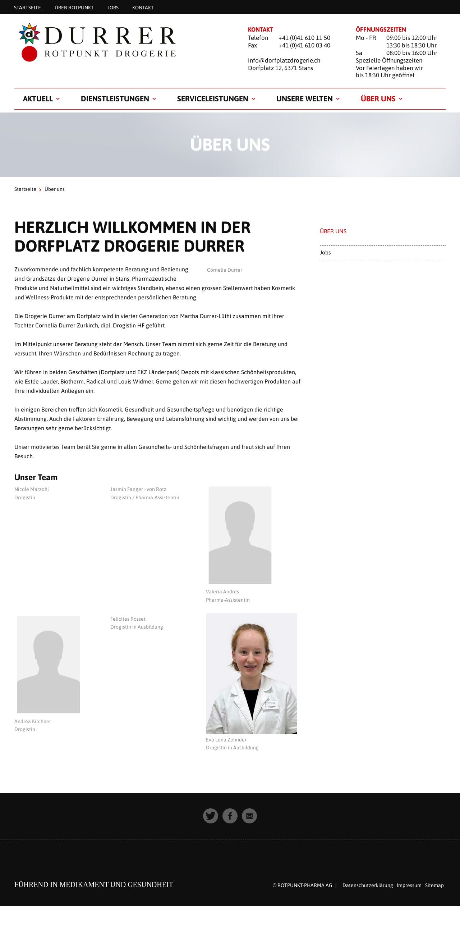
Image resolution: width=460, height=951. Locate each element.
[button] (210, 815)
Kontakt (143, 7)
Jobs (113, 7)
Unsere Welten (304, 98)
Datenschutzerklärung (367, 885)
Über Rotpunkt (74, 7)
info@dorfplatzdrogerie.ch (284, 60)
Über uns (378, 98)
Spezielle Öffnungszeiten (389, 60)
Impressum (409, 885)
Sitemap (434, 885)
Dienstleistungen (115, 98)
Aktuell (38, 98)
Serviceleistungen (212, 98)
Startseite (27, 7)
